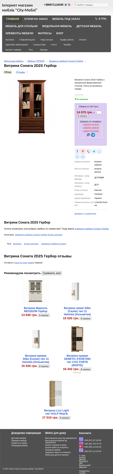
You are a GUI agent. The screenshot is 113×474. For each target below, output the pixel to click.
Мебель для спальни (21, 26)
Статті (54, 44)
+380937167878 (90, 125)
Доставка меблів (18, 438)
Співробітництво (27, 39)
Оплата (82, 39)
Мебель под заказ (66, 18)
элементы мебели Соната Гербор (92, 229)
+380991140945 (90, 128)
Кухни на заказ (36, 18)
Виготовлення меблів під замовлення (56, 441)
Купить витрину (55, 235)
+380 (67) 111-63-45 (90, 451)
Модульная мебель (57, 26)
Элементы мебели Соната (53, 244)
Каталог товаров (13, 49)
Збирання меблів (18, 440)
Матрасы (45, 33)
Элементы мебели (19, 33)
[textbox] (91, 5)
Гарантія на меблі (19, 443)
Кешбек (67, 44)
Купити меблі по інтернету (56, 447)
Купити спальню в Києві (55, 445)
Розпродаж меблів (19, 445)
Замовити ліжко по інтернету (58, 452)
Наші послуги (46, 39)
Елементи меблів (52, 450)
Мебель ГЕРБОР (36, 61)
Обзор (7, 72)
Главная (12, 18)
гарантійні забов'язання (16, 44)
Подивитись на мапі (84, 472)
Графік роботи (67, 39)
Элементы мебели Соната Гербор (66, 61)
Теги (31, 49)
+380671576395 (90, 131)
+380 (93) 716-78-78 (90, 444)
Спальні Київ (39, 44)
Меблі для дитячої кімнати (57, 455)
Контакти (9, 39)
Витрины (17, 244)
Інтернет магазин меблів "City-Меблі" (29, 469)
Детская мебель (88, 26)
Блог (59, 33)
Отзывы (20, 72)
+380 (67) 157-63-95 (90, 440)
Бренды (43, 49)
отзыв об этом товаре (23, 262)
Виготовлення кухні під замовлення (60, 438)
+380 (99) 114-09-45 (90, 447)
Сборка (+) (87, 106)
